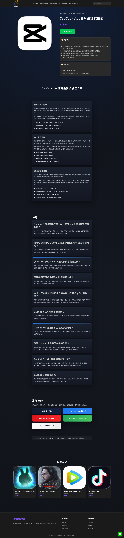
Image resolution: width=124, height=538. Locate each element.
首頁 (61, 13)
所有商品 (35, 4)
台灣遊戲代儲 (53, 4)
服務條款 (64, 525)
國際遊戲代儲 (44, 4)
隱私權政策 (65, 528)
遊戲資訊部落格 (73, 4)
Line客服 (90, 522)
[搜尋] (109, 3)
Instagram (91, 528)
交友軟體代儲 (63, 4)
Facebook (91, 525)
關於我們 (64, 522)
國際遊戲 (65, 13)
